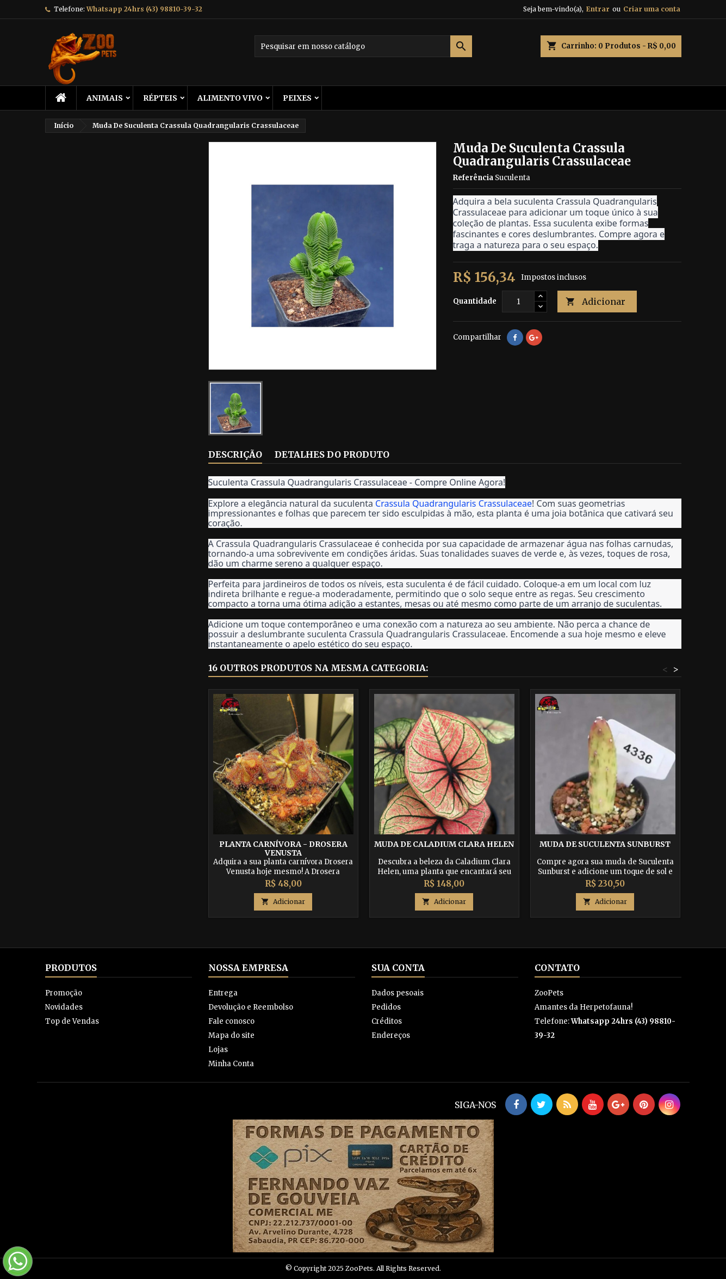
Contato (557, 967)
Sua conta (398, 967)
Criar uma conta (651, 9)
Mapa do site (231, 1035)
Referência (473, 177)
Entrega (223, 993)
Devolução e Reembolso (250, 1007)
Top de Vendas (72, 1021)
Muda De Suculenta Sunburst (605, 844)
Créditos (386, 1021)
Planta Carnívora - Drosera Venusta (283, 848)
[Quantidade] (518, 301)
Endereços (390, 1035)
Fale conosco (231, 1021)
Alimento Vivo (230, 98)
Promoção (63, 993)
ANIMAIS (104, 98)
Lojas (218, 1049)
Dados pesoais (397, 993)
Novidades (64, 1007)
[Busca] (363, 46)
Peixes (297, 98)
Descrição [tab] (235, 454)
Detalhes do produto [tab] (332, 454)
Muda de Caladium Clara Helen (444, 844)
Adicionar (595, 302)
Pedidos (386, 1007)
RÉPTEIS (160, 98)
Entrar (598, 9)
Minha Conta (231, 1063)
